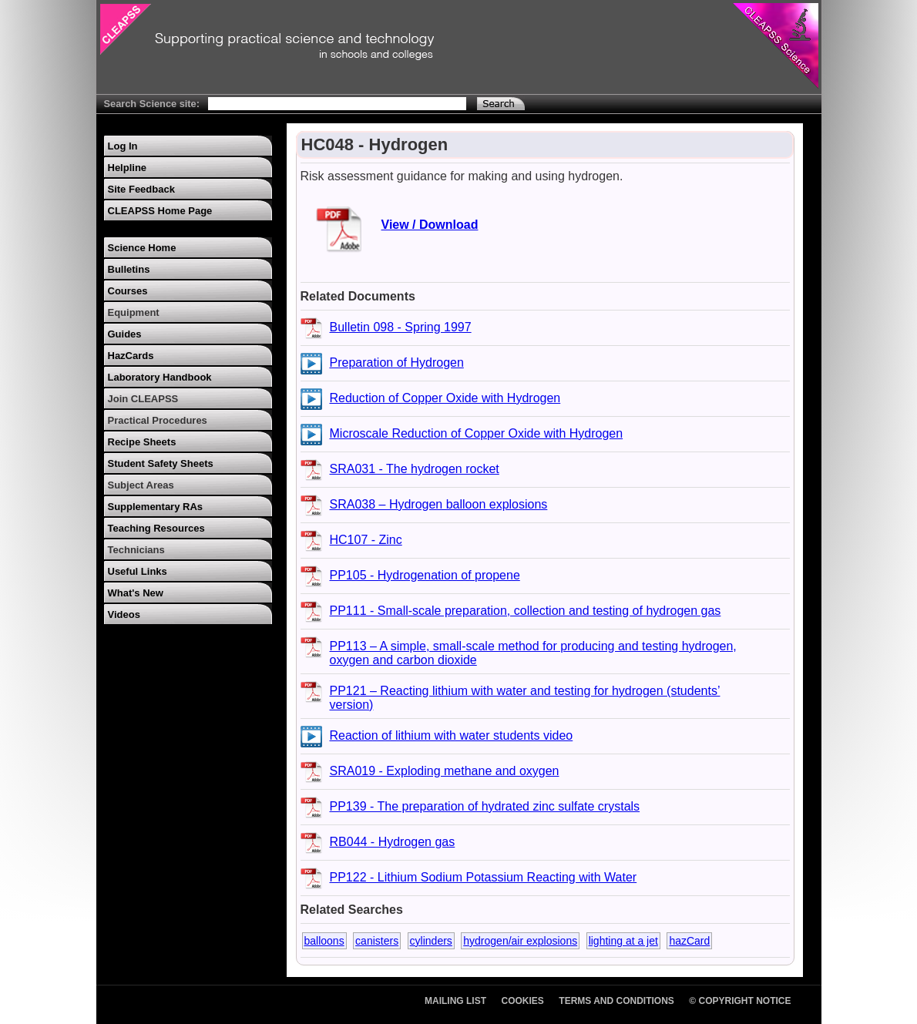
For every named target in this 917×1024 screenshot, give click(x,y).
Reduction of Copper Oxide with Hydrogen (445, 398)
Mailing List (455, 1000)
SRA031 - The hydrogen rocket (414, 468)
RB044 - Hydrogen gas (392, 841)
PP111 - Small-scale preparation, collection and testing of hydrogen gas (525, 610)
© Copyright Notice (740, 1000)
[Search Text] (337, 103)
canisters (376, 941)
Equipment (134, 312)
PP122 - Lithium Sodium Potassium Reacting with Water (483, 877)
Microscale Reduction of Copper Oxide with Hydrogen (476, 433)
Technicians (136, 550)
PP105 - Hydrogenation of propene (425, 575)
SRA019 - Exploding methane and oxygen (444, 770)
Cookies (523, 1000)
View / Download (430, 224)
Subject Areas (141, 485)
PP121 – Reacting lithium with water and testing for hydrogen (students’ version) (525, 697)
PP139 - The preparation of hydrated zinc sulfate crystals (485, 806)
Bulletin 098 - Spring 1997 (401, 327)
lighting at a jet (623, 941)
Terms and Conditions (616, 1000)
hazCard (689, 941)
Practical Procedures (157, 420)
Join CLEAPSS (143, 399)
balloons (324, 941)
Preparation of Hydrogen (397, 362)
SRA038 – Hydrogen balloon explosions (439, 504)
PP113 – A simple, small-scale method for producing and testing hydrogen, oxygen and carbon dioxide (533, 653)
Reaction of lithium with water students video (451, 735)
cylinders (431, 941)
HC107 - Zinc (366, 539)
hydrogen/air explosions (520, 941)
